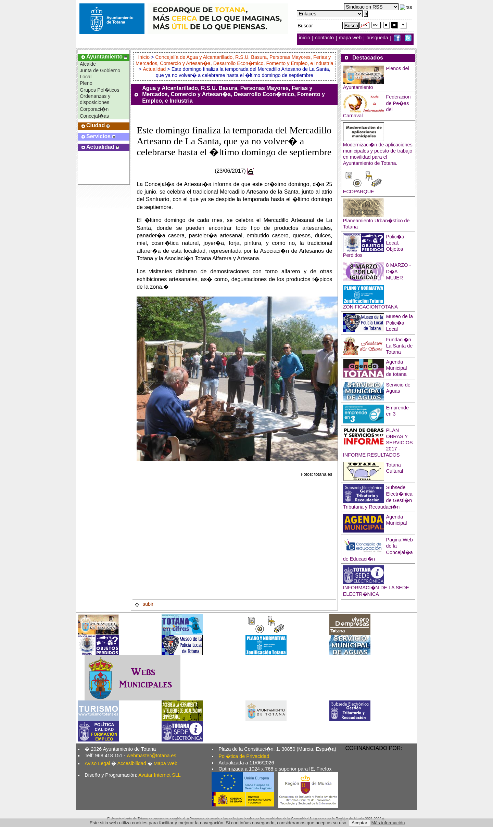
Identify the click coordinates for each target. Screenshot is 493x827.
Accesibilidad (131, 763)
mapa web (351, 38)
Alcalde (88, 64)
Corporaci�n (94, 109)
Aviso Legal (97, 763)
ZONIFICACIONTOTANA (370, 307)
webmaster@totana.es (151, 755)
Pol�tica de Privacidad (243, 756)
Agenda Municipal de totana (396, 368)
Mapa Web (165, 763)
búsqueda (378, 38)
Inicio (144, 57)
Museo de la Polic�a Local (399, 323)
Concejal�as (94, 116)
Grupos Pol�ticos (99, 90)
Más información (388, 822)
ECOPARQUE (358, 191)
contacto (324, 38)
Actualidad (154, 69)
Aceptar (359, 822)
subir (143, 604)
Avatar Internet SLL (159, 775)
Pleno (86, 83)
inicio (305, 38)
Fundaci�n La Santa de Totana (399, 346)
